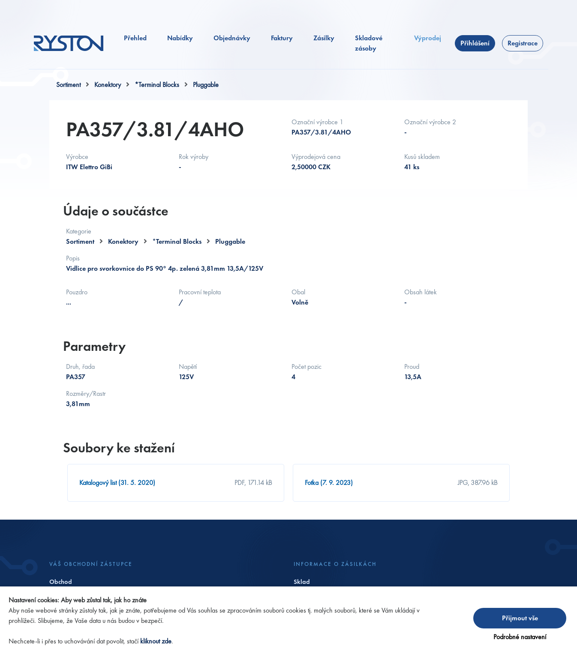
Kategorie (78, 231)
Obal (298, 292)
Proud (411, 366)
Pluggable (206, 84)
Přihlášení (475, 43)
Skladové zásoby (368, 43)
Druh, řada (80, 366)
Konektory (107, 84)
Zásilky (323, 37)
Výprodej (427, 37)
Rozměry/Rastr (86, 393)
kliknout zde (155, 641)
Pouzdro (76, 292)
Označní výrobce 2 (430, 122)
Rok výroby (193, 157)
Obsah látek (420, 292)
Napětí (188, 366)
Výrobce (77, 157)
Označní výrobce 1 (317, 122)
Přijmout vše (520, 617)
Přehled (135, 37)
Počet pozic (307, 366)
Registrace (523, 43)
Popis (73, 258)
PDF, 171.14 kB (253, 482)
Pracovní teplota (200, 292)
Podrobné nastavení (519, 636)
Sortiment (68, 84)
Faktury (282, 37)
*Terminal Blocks (157, 84)
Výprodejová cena (316, 157)
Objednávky (231, 37)
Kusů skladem (422, 157)
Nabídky (180, 37)
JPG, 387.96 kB (478, 482)
